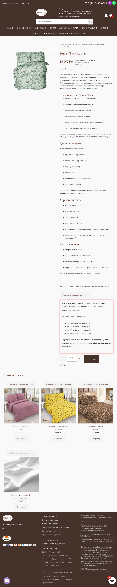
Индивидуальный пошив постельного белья (80, 273)
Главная (63, 44)
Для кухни (42, 28)
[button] (53, 48)
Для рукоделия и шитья (95, 28)
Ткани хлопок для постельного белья (87, 44)
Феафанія (80, 33)
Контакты (25, 3)
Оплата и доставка (10, 3)
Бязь (79, 286)
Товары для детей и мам (65, 28)
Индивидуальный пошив (60, 33)
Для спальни (25, 28)
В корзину (92, 359)
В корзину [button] (21, 438)
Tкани (11, 28)
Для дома (38, 33)
